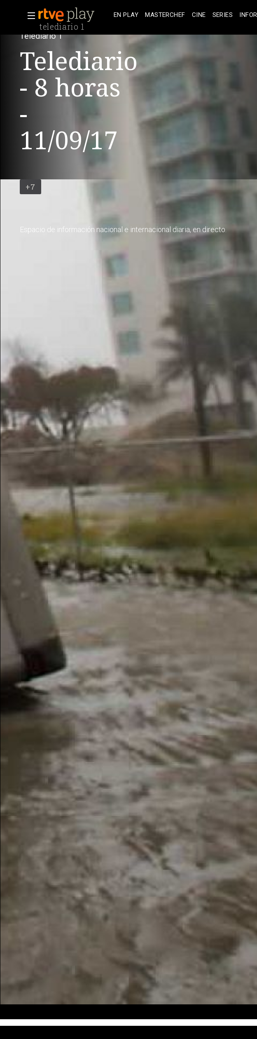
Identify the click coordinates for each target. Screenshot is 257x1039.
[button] (29, 16)
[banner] (74, 15)
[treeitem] (126, 15)
